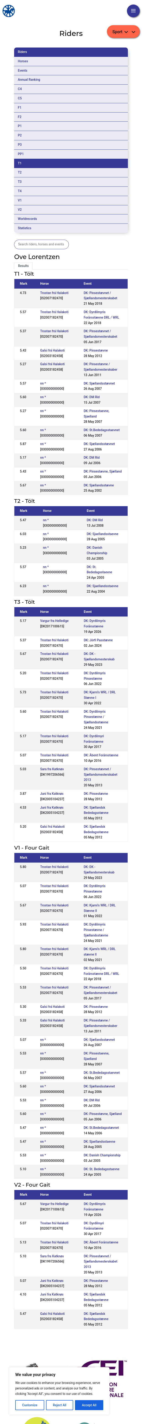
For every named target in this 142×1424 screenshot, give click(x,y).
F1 (19, 107)
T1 (20, 163)
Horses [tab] (23, 61)
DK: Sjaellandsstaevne (102, 534)
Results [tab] (23, 266)
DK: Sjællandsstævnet (99, 383)
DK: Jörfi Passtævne (98, 640)
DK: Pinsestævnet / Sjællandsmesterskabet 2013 (100, 774)
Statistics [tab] (24, 228)
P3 (20, 144)
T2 (20, 172)
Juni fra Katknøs (51, 793)
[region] (59, 1391)
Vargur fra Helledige (54, 621)
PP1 (21, 154)
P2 (20, 135)
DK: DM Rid (92, 397)
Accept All (89, 1405)
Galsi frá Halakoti (52, 350)
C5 (20, 98)
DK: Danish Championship (102, 1155)
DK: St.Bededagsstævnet (101, 1128)
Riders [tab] (22, 52)
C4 (20, 89)
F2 (19, 117)
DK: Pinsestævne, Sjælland (103, 471)
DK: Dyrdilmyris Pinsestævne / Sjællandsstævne (96, 717)
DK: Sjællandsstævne (99, 485)
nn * (43, 383)
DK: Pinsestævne (96, 350)
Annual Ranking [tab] (29, 79)
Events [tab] (22, 70)
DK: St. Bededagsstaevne (101, 1169)
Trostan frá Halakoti (54, 293)
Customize (29, 1405)
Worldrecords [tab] (27, 219)
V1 (20, 200)
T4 (20, 191)
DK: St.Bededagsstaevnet (102, 430)
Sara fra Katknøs (52, 769)
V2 (20, 209)
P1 (20, 126)
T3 (20, 182)
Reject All (59, 1405)
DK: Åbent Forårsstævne (101, 755)
